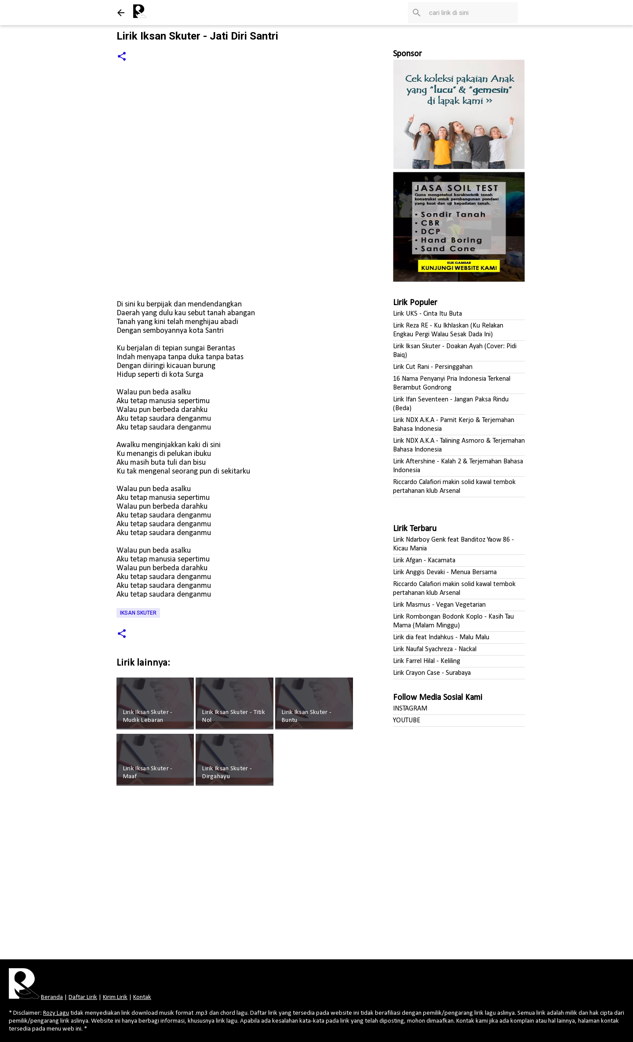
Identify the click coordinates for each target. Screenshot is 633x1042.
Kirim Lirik (115, 997)
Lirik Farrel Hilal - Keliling (426, 661)
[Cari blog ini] (472, 12)
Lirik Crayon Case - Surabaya (432, 673)
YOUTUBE (406, 720)
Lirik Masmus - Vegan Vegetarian (439, 604)
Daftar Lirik (83, 997)
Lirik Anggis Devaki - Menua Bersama (445, 572)
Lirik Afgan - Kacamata (424, 560)
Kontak (142, 997)
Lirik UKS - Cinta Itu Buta (427, 313)
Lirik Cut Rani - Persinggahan (433, 367)
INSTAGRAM (410, 708)
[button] (121, 57)
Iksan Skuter (138, 613)
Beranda (52, 997)
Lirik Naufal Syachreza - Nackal (435, 649)
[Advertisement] (236, 875)
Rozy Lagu (56, 1013)
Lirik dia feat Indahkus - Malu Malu (441, 637)
